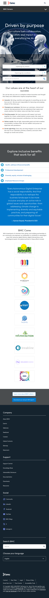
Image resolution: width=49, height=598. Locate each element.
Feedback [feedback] (6, 432)
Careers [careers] (5, 437)
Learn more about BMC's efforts (23, 394)
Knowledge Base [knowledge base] (8, 468)
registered (43, 589)
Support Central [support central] (7, 463)
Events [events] (5, 423)
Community (8, 499)
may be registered (11, 591)
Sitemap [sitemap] (5, 446)
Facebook (7, 509)
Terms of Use (19, 588)
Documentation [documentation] (7, 477)
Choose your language (13, 553)
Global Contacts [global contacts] (8, 441)
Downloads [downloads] (6, 481)
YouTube (7, 514)
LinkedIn (7, 504)
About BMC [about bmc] (6, 419)
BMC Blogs (7, 519)
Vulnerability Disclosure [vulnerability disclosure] (9, 472)
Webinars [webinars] (5, 428)
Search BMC (9, 541)
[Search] (45, 3)
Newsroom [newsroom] (6, 450)
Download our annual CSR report (24, 400)
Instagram (7, 529)
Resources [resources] (6, 486)
